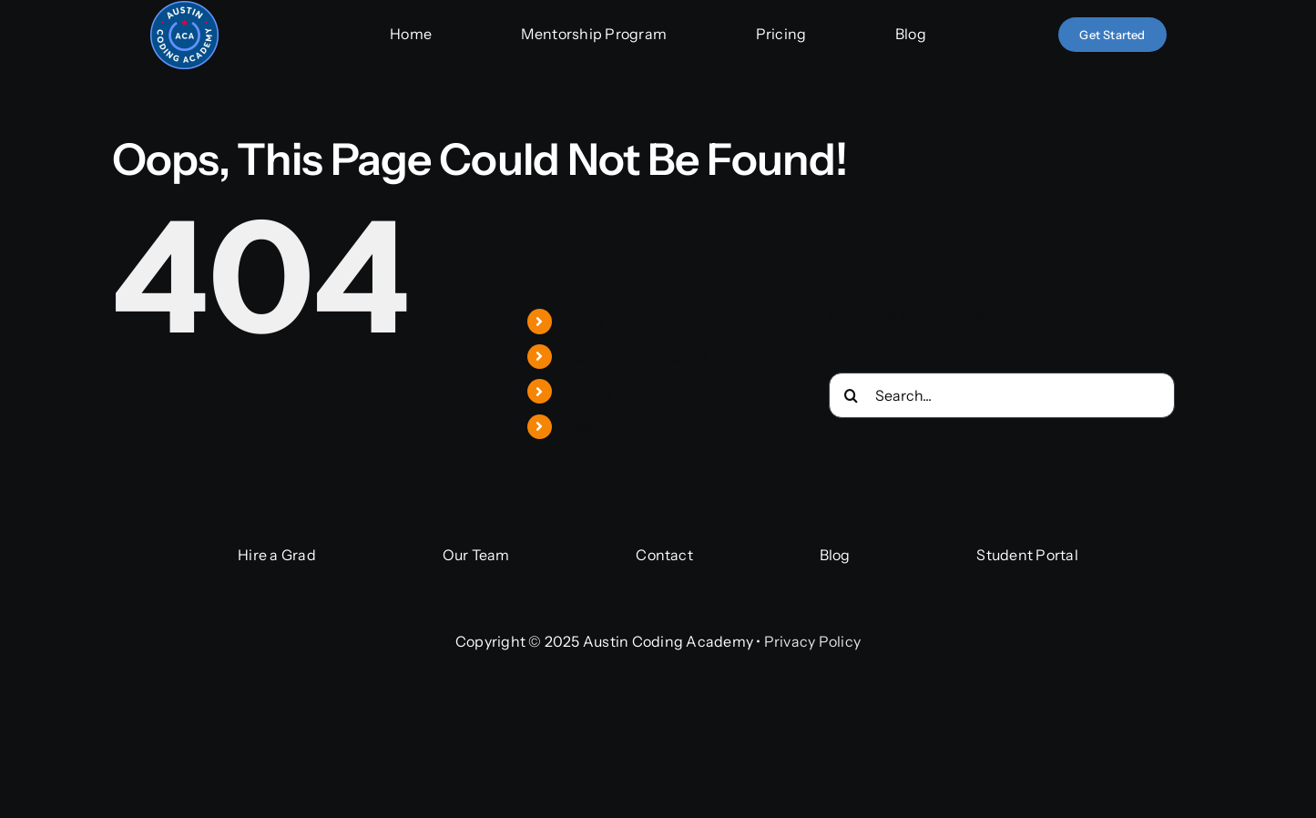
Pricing (587, 391)
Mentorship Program (635, 356)
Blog (577, 426)
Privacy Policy (812, 641)
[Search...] (1002, 395)
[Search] (851, 395)
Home (583, 321)
